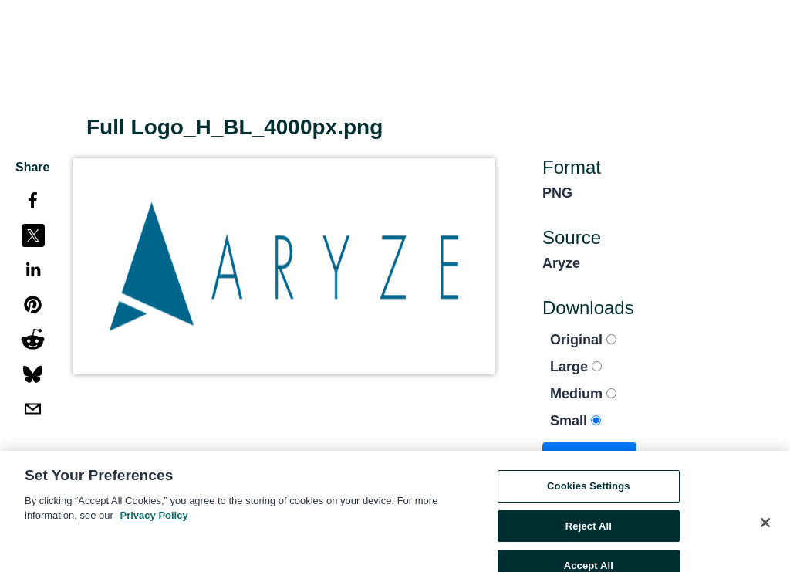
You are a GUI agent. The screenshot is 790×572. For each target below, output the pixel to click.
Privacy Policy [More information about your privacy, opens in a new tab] (154, 521)
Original (583, 339)
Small (575, 420)
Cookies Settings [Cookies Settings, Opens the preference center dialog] (588, 492)
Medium (583, 393)
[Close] (765, 529)
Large (576, 366)
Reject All (588, 531)
